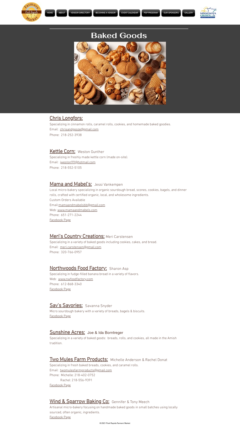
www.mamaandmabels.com (77, 210)
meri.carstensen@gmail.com (80, 247)
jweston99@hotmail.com (78, 162)
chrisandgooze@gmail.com (79, 129)
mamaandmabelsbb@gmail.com (81, 205)
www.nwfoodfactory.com (75, 279)
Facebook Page (60, 289)
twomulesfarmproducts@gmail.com (86, 370)
